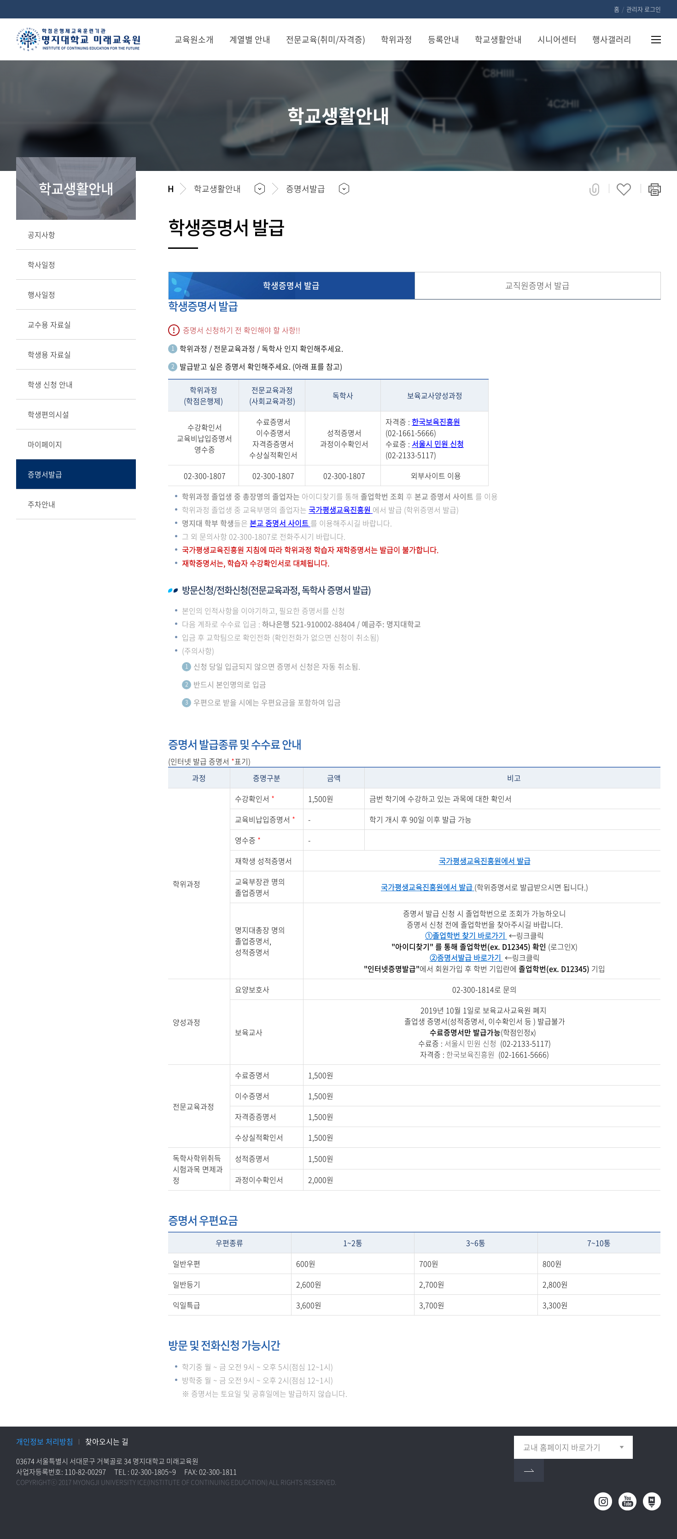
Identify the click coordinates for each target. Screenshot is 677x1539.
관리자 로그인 (643, 9)
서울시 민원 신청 (438, 443)
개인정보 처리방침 (44, 1441)
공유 (594, 189)
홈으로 (170, 188)
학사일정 (41, 264)
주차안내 (41, 504)
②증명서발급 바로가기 (466, 957)
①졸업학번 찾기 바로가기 (466, 935)
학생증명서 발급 (291, 285)
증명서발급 (45, 474)
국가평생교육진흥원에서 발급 (485, 860)
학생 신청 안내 (50, 384)
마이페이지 (45, 444)
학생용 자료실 (49, 354)
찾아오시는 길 (106, 1441)
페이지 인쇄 (654, 189)
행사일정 (41, 294)
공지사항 (41, 234)
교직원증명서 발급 (537, 285)
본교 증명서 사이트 (280, 523)
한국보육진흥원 (436, 421)
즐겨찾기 (624, 189)
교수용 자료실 (49, 324)
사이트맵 (650, 39)
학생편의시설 (48, 414)
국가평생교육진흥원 (341, 509)
